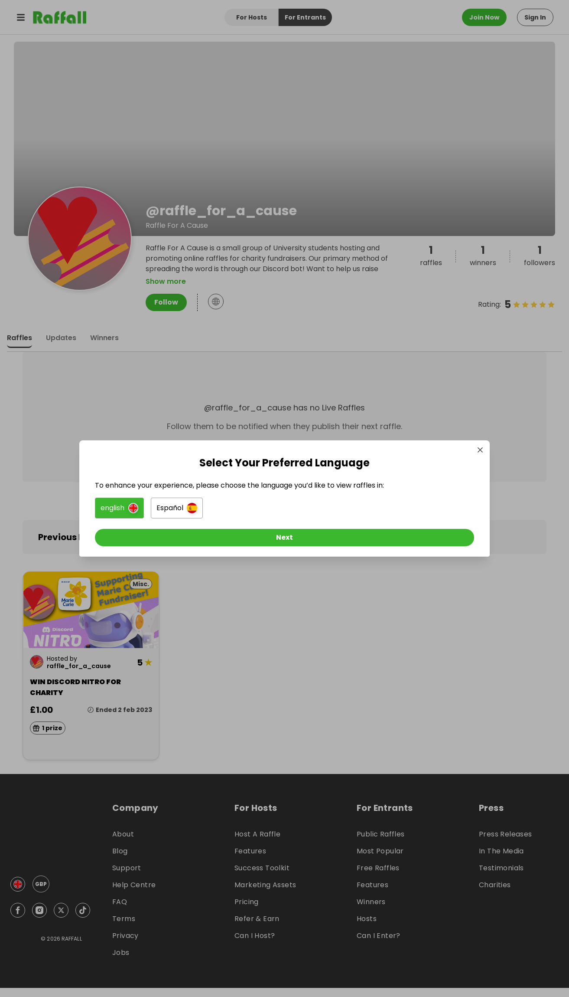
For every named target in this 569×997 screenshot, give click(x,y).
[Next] (284, 541)
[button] (187, 511)
